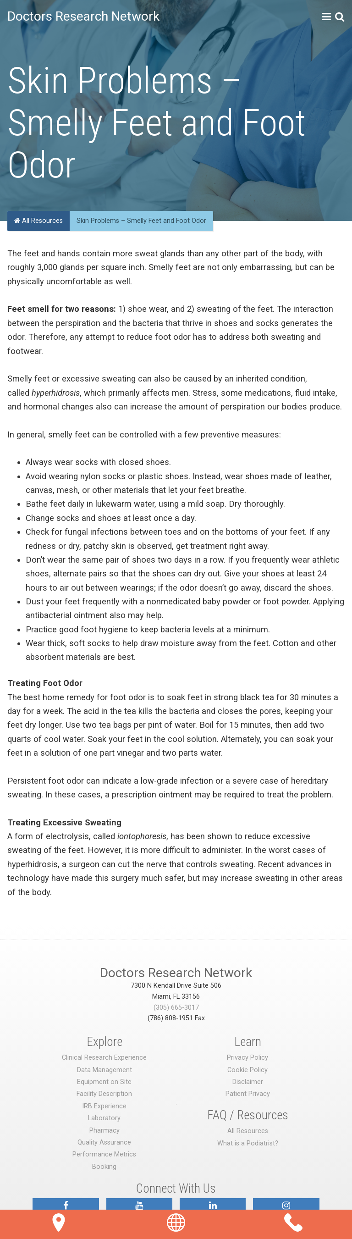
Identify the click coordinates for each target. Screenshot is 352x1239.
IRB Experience (104, 1106)
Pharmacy (104, 1130)
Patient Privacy (248, 1094)
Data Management (104, 1070)
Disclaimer (247, 1082)
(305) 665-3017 (176, 1008)
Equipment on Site (104, 1082)
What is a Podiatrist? (247, 1143)
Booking (104, 1167)
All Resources (38, 221)
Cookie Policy (247, 1070)
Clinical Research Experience (104, 1058)
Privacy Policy (247, 1058)
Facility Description (104, 1094)
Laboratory (104, 1118)
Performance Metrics (104, 1154)
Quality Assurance (104, 1142)
